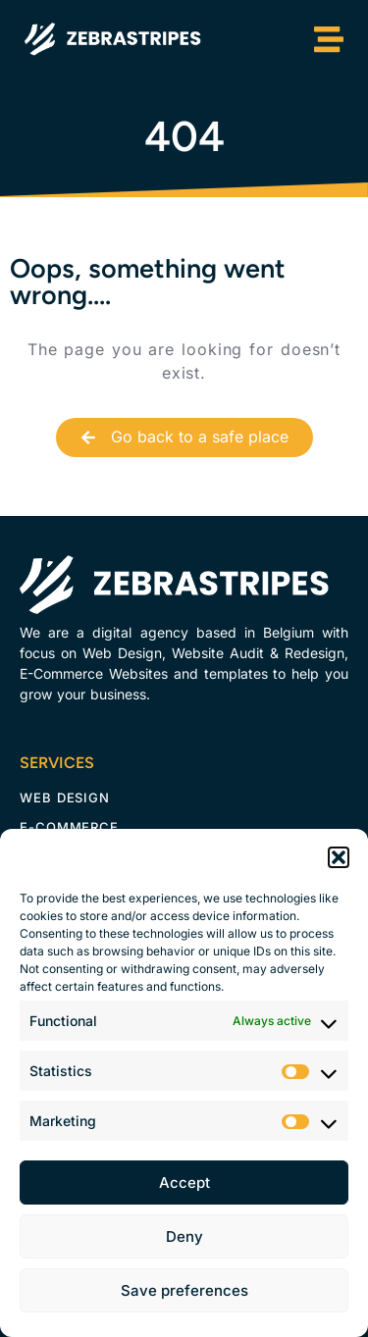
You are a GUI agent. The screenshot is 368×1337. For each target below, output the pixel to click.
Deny (184, 1236)
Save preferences (184, 1290)
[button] (338, 857)
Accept (184, 1182)
